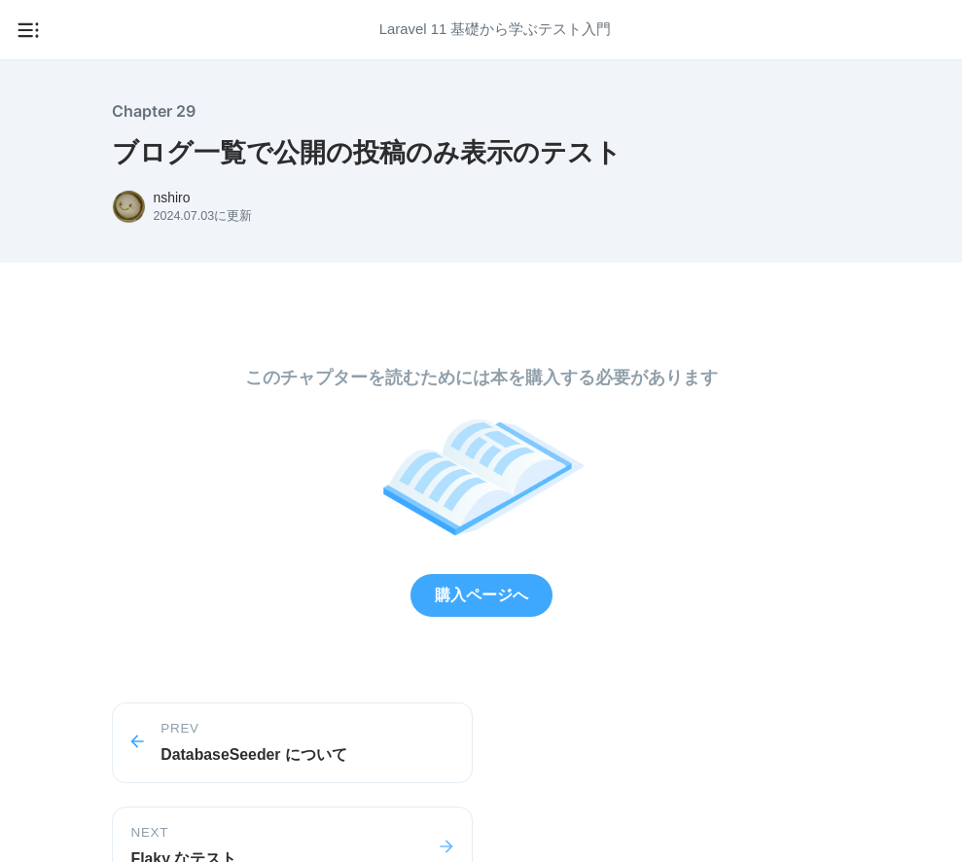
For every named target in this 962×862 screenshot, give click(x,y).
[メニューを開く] (28, 30)
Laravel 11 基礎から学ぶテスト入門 (495, 29)
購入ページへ (481, 595)
